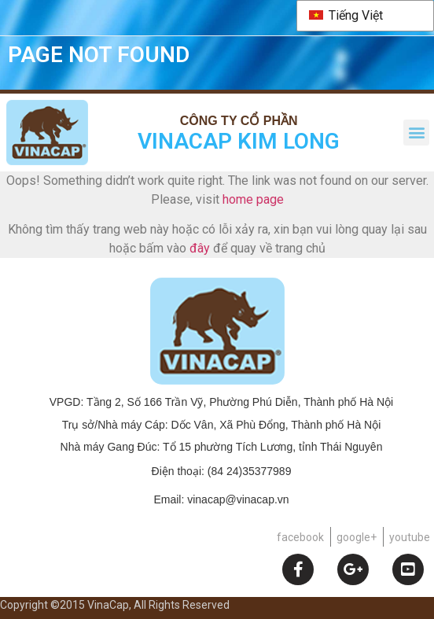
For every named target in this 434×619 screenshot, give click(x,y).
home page (253, 199)
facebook (300, 537)
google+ (357, 537)
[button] (416, 133)
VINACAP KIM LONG (239, 141)
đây (199, 248)
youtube (409, 537)
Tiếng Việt (346, 15)
